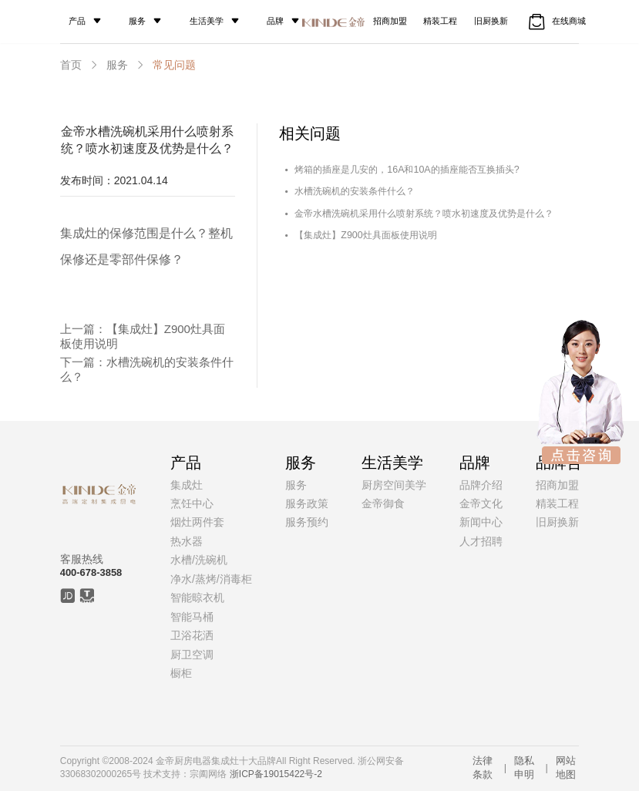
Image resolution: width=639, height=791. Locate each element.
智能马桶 (192, 617)
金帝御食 (383, 503)
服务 (144, 21)
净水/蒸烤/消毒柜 (211, 579)
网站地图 (566, 767)
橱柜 (181, 673)
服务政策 (306, 503)
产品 (79, 21)
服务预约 (306, 522)
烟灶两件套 (197, 522)
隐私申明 (524, 767)
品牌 (296, 21)
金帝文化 (481, 503)
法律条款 (483, 767)
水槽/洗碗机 (198, 560)
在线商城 (580, 21)
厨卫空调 (192, 654)
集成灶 (186, 485)
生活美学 (220, 21)
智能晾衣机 (197, 597)
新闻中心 (481, 522)
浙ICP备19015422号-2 (276, 774)
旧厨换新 (507, 21)
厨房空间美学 (394, 485)
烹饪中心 (192, 503)
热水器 (186, 541)
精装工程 (447, 21)
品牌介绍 (481, 485)
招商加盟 (387, 21)
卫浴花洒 (192, 635)
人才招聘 (481, 541)
